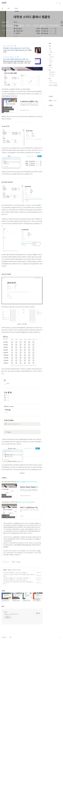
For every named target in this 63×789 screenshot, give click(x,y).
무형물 (50, 52)
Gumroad (4, 731)
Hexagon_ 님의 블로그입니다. (11, 709)
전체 (50, 43)
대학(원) (51, 61)
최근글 (50, 100)
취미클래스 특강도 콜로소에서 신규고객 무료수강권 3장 (17, 48)
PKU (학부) (51, 76)
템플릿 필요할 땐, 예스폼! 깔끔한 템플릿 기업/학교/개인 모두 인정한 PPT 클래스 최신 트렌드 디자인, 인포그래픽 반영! (17, 62)
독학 (50, 78)
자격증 (50, 80)
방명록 (16, 8)
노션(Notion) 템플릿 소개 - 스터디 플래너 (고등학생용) (15, 672)
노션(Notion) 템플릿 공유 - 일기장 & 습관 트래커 (14, 674)
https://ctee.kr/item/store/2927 (26, 573)
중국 (50, 59)
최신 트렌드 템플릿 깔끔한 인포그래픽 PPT (16, 59)
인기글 (54, 100)
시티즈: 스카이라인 (53, 85)
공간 (50, 50)
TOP (60, 732)
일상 (50, 70)
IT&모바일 (51, 57)
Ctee (10, 731)
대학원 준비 (51, 74)
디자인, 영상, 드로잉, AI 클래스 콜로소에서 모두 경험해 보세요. (17, 51)
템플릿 (4, 664)
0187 (4, 3)
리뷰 (50, 46)
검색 (56, 3)
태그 (9, 8)
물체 (50, 48)
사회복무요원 (52, 72)
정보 (50, 54)
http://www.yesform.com (9, 57)
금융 (50, 63)
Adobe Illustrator (53, 82)
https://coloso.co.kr (8, 46)
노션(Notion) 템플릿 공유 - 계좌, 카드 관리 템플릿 (14, 667)
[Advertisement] (22, 280)
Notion (9, 664)
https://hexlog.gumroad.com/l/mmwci (27, 552)
